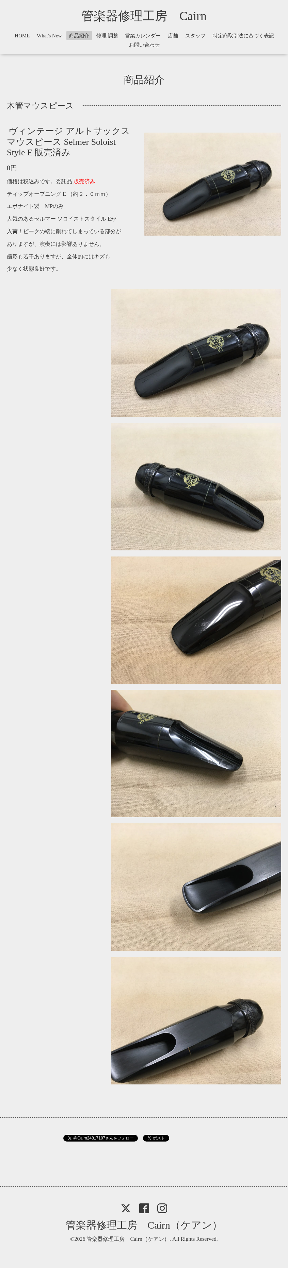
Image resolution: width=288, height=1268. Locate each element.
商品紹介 (79, 35)
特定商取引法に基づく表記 (243, 35)
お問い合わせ (144, 45)
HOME (22, 35)
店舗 (173, 35)
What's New (49, 35)
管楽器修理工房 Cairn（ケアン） (144, 1225)
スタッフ (195, 35)
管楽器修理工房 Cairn (150, 16)
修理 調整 (107, 35)
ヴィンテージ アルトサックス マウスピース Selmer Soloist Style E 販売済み (68, 141)
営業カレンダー (143, 35)
